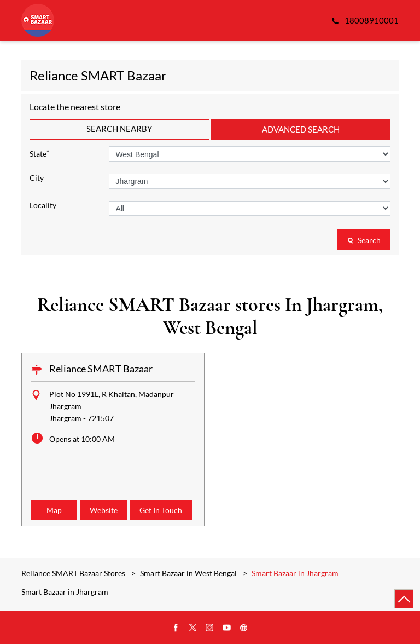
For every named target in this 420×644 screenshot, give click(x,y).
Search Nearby (119, 129)
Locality (43, 205)
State (40, 153)
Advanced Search (301, 129)
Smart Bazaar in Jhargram (64, 592)
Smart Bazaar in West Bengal (188, 573)
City (37, 178)
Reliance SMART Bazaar (101, 369)
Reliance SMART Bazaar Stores (74, 573)
